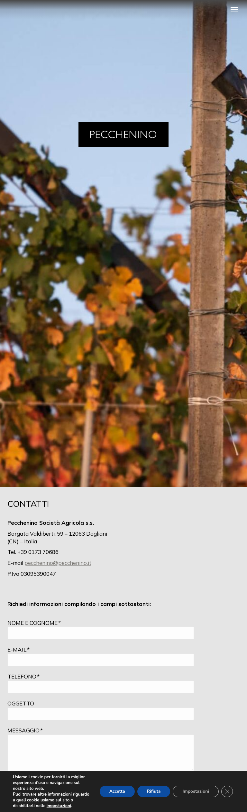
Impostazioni (195, 791)
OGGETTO (20, 703)
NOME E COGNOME (33, 622)
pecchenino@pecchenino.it (57, 562)
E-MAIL (18, 649)
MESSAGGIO (24, 730)
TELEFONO (23, 676)
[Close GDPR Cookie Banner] (227, 791)
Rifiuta (154, 791)
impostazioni (59, 806)
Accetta (117, 791)
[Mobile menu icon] (234, 9)
